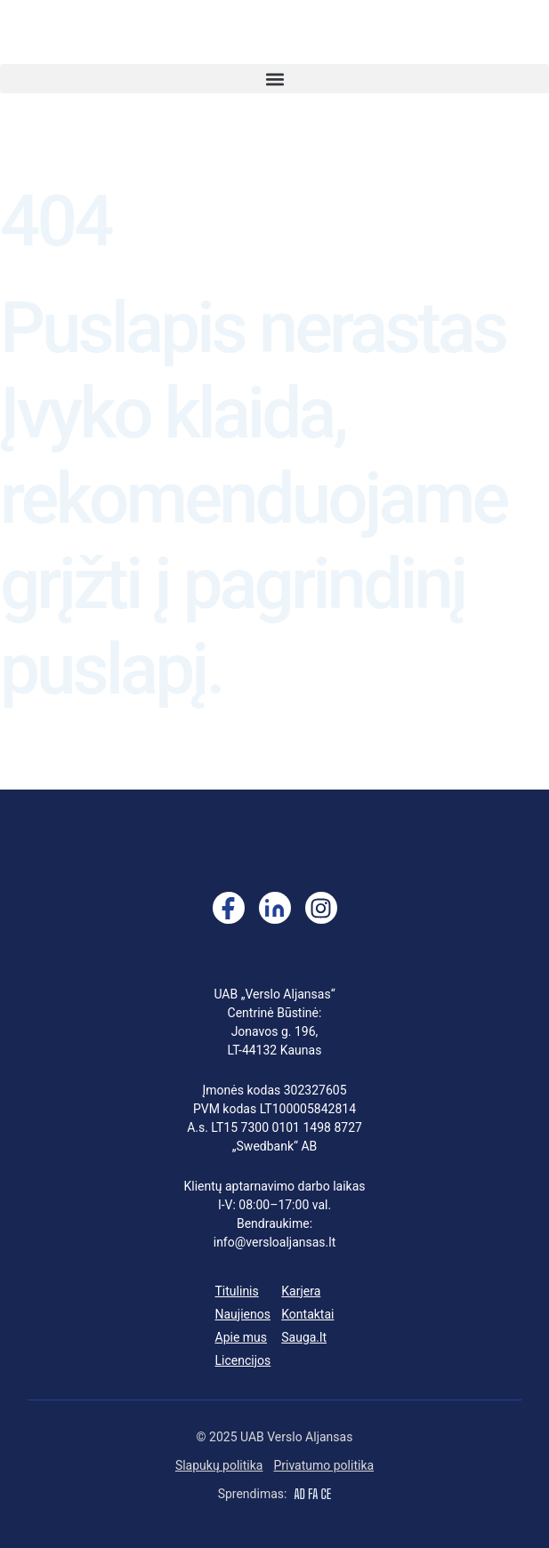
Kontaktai (307, 1314)
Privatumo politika (323, 1465)
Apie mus (241, 1337)
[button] (274, 78)
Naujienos (242, 1314)
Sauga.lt (304, 1337)
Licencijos (243, 1360)
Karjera (300, 1291)
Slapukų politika (219, 1465)
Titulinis (237, 1291)
